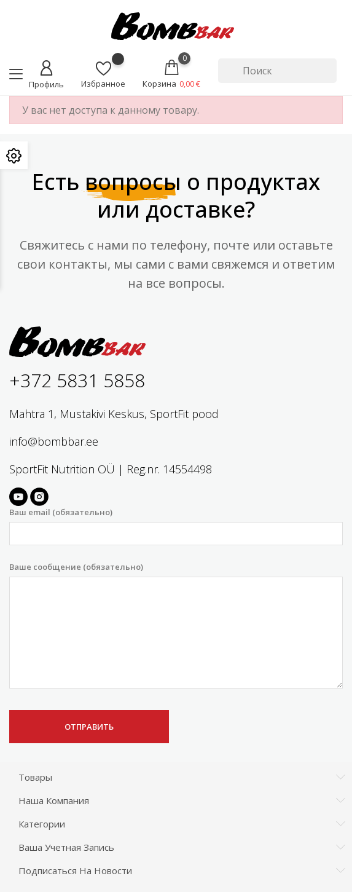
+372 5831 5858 (77, 380)
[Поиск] (277, 70)
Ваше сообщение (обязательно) (176, 625)
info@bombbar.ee (53, 441)
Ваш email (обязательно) (176, 526)
